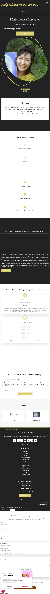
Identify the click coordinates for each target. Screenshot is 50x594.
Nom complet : (2, 522)
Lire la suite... (25, 388)
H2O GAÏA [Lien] (13, 420)
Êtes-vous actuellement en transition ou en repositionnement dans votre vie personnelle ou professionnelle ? (17, 553)
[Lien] (13, 415)
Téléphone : (2, 538)
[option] (25, 385)
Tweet (27, 444)
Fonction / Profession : (3, 543)
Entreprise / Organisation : (4, 548)
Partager (23, 444)
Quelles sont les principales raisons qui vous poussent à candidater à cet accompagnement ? (15, 559)
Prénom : (1, 527)
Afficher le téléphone (26, 488)
